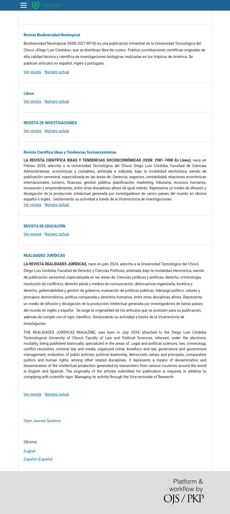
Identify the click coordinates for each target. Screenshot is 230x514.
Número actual (57, 72)
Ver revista (32, 72)
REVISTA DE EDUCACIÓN (44, 226)
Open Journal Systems (42, 421)
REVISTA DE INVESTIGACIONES (50, 123)
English (30, 451)
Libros (29, 93)
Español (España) (38, 459)
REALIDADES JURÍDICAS (44, 255)
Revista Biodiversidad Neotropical (52, 35)
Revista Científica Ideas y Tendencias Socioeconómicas (70, 152)
